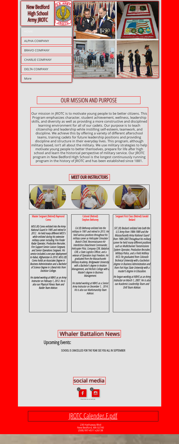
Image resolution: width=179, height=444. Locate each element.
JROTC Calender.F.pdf (93, 415)
